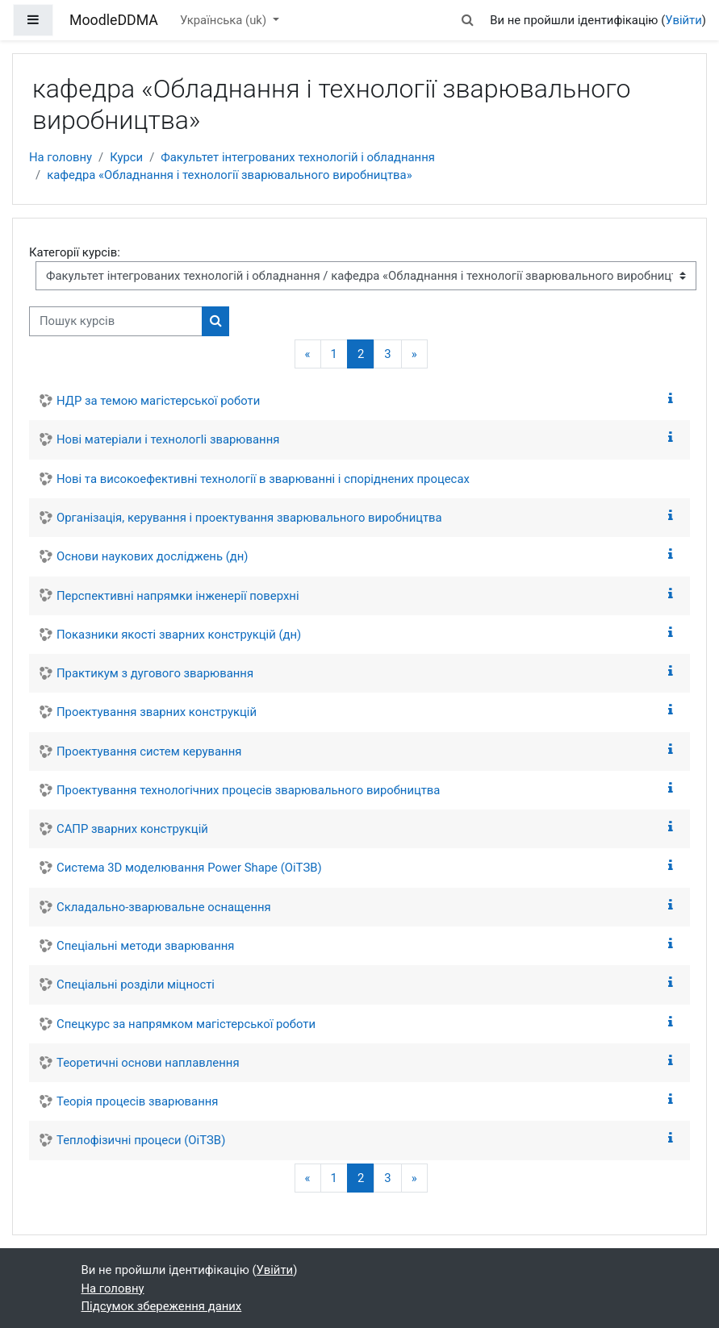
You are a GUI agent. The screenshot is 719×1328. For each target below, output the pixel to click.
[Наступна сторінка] (414, 354)
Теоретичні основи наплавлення (148, 1062)
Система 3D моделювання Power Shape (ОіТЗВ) (189, 867)
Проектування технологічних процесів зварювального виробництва (248, 790)
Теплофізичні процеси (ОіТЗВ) (140, 1140)
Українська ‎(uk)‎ (225, 20)
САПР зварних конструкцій (132, 829)
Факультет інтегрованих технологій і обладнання (298, 157)
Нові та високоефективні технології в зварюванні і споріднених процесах (263, 479)
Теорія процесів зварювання (137, 1101)
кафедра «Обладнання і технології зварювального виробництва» (229, 175)
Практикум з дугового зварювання (154, 673)
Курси (126, 157)
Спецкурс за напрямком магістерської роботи (186, 1024)
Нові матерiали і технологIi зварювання (167, 439)
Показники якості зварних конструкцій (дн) (178, 634)
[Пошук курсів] (116, 320)
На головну (60, 157)
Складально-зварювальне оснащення (163, 907)
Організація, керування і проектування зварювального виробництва (249, 517)
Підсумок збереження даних (162, 1306)
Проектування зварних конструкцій (156, 712)
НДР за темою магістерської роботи (158, 400)
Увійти (683, 20)
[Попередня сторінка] (308, 354)
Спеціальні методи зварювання (145, 946)
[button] (467, 20)
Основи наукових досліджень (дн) (152, 556)
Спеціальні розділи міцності (135, 984)
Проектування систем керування (148, 751)
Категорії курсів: (74, 252)
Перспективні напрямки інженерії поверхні (177, 596)
